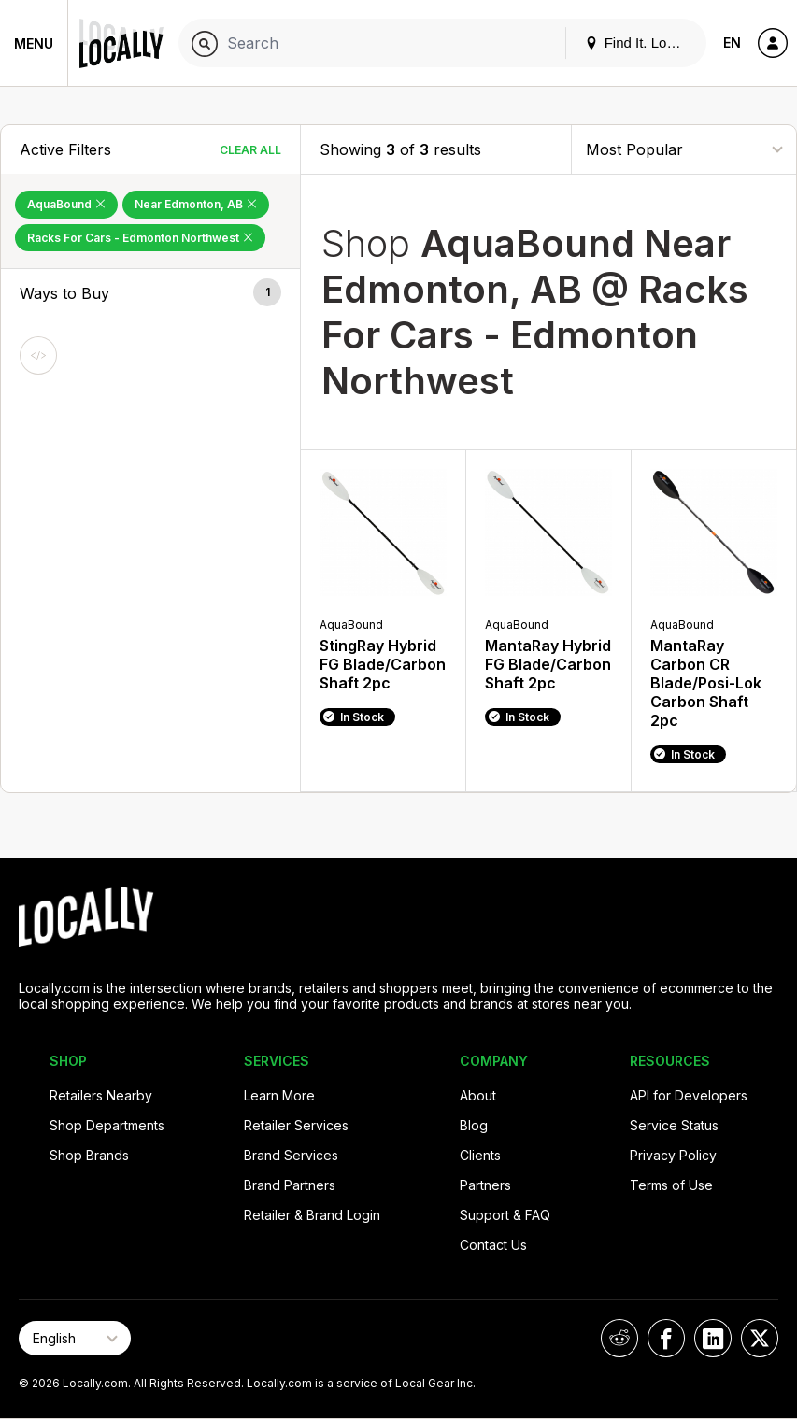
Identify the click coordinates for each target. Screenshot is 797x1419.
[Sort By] (684, 149)
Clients (480, 1155)
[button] (150, 293)
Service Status (674, 1125)
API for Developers (688, 1095)
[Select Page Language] (75, 1338)
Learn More (279, 1095)
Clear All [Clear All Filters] (250, 150)
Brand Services (291, 1155)
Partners (485, 1185)
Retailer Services (296, 1125)
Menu (33, 43)
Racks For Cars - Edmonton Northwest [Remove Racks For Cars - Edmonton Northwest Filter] (140, 238)
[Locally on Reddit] (619, 1338)
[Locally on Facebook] (666, 1338)
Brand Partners (289, 1185)
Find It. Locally (640, 42)
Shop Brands (89, 1155)
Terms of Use (671, 1185)
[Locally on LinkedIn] (713, 1338)
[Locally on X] (759, 1338)
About (478, 1095)
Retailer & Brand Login (312, 1215)
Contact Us (493, 1245)
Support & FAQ (505, 1215)
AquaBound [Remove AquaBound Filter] (66, 204)
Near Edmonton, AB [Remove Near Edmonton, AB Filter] (196, 204)
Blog (474, 1125)
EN (732, 42)
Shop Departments (107, 1125)
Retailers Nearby (101, 1095)
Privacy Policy (673, 1155)
